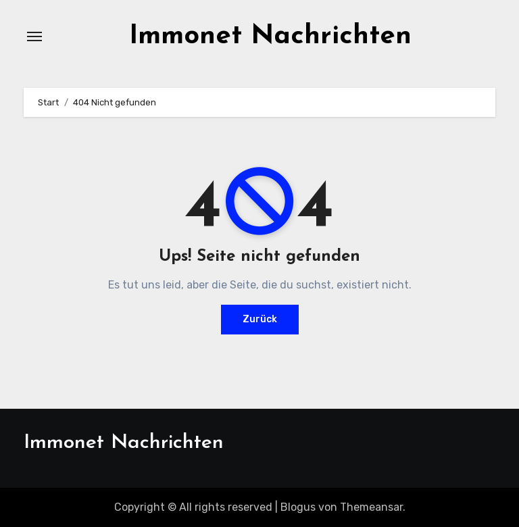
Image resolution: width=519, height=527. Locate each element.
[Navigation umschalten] (34, 36)
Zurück (260, 319)
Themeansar (371, 507)
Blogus (298, 507)
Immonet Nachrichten (270, 36)
